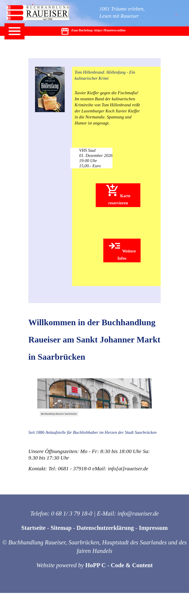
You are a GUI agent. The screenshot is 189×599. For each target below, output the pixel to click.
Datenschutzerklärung (105, 527)
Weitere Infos (122, 250)
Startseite (33, 527)
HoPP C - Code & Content (119, 565)
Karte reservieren (118, 194)
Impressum (153, 527)
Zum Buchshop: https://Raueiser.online (93, 32)
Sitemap (61, 527)
